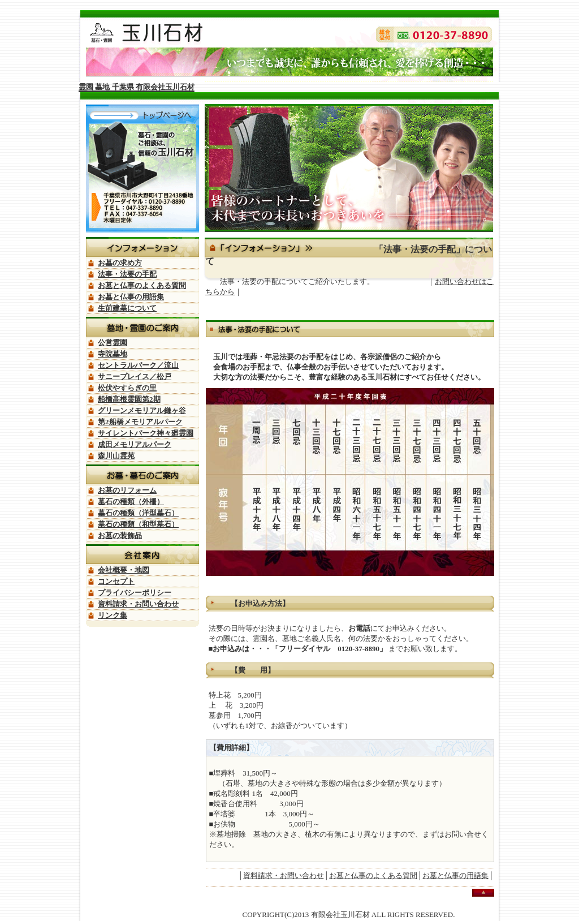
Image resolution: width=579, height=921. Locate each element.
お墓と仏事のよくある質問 (373, 875)
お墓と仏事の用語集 (455, 875)
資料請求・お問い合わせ (283, 875)
